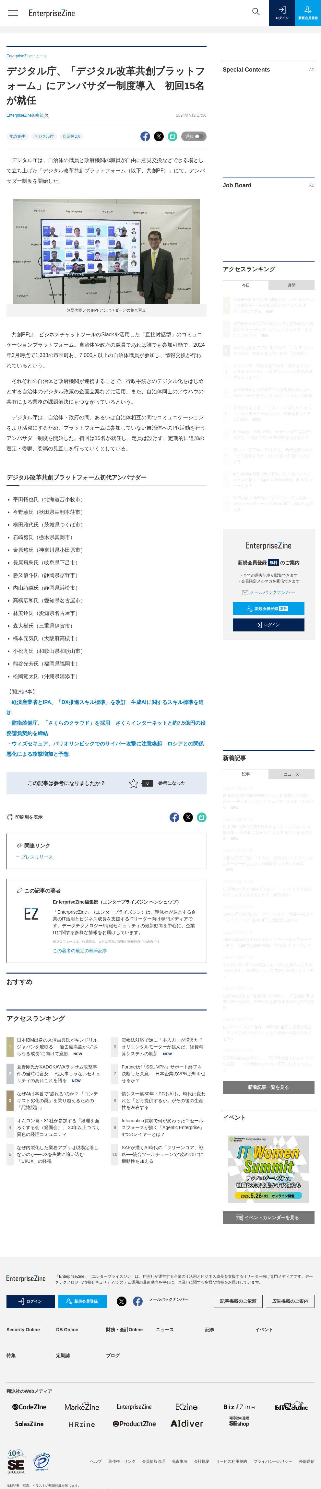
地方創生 (17, 136)
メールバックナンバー (268, 592)
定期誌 (63, 1412)
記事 (246, 774)
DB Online (67, 1386)
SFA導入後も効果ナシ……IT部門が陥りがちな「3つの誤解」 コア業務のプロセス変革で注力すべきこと (268, 1064)
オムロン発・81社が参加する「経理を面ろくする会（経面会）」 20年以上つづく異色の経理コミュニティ (58, 1244)
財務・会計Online (124, 1386)
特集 (11, 1412)
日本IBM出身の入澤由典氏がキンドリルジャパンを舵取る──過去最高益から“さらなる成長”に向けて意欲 (57, 1163)
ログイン (267, 625)
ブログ (113, 1412)
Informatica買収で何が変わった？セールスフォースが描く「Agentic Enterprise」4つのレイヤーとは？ (163, 1244)
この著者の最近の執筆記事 (80, 1067)
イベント (264, 1386)
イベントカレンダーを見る (267, 1218)
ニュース (291, 774)
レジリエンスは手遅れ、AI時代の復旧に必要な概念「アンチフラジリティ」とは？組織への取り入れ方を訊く (267, 1033)
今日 (246, 285)
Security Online (23, 1386)
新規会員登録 (267, 609)
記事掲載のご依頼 (238, 1358)
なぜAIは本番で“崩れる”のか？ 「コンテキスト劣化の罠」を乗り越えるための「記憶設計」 (57, 1217)
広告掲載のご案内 (290, 1358)
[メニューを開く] (13, 13)
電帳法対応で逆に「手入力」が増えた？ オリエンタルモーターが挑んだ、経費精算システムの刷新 (162, 1163)
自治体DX (71, 136)
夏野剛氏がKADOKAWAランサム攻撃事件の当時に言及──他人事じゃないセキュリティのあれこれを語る (59, 1190)
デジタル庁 (44, 136)
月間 (291, 285)
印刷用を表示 (24, 933)
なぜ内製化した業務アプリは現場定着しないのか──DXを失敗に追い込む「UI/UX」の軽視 (58, 1271)
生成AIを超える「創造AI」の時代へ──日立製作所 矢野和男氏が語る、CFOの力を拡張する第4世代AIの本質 (269, 1002)
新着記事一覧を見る (268, 1087)
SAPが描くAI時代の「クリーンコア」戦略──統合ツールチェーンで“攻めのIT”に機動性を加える (162, 1271)
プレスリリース (37, 973)
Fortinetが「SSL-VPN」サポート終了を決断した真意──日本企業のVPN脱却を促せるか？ (164, 1190)
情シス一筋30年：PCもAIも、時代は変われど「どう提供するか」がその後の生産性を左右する (163, 1217)
